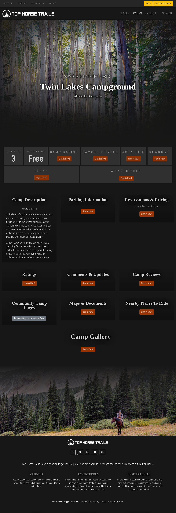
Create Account (163, 3)
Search (167, 13)
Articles (52, 4)
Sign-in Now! (64, 158)
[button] (73, 452)
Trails (125, 13)
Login (148, 3)
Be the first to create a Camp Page (29, 318)
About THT (8, 4)
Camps (137, 13)
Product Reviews (38, 4)
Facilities (152, 13)
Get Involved (22, 4)
